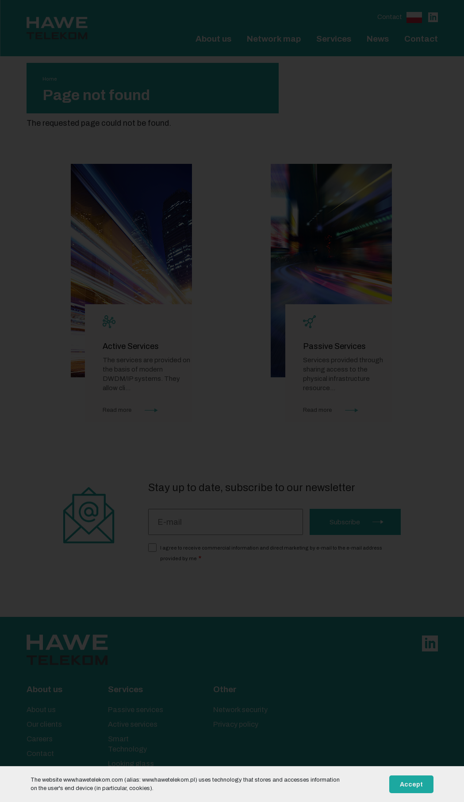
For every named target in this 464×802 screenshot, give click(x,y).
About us (213, 38)
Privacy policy (235, 724)
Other (225, 689)
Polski (414, 17)
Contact (389, 16)
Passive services (135, 709)
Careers (40, 739)
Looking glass (131, 763)
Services (333, 38)
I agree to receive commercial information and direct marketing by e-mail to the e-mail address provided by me (271, 553)
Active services (132, 724)
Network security (240, 709)
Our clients (44, 724)
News (378, 38)
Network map (274, 38)
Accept (411, 784)
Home (49, 78)
